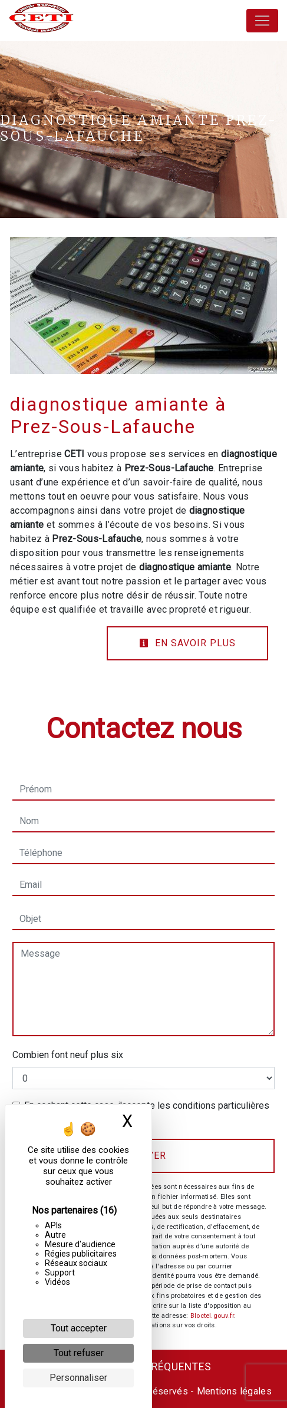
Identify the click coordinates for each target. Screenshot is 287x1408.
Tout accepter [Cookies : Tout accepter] (79, 1328)
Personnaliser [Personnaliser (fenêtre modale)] (78, 1377)
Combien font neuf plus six (67, 1054)
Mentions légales (233, 1391)
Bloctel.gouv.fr (212, 1316)
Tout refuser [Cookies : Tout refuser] (79, 1353)
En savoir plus (187, 643)
